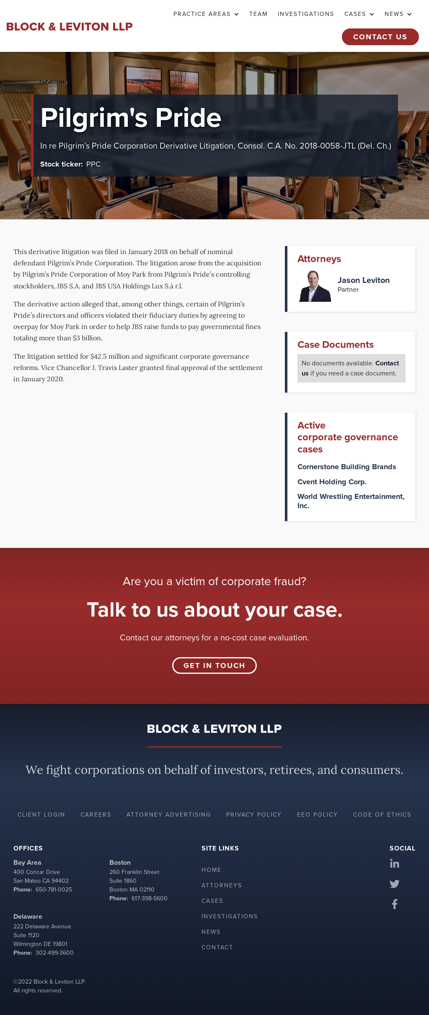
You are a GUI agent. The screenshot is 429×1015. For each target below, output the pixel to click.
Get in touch (214, 665)
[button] (206, 14)
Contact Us (380, 36)
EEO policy (317, 814)
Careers (95, 814)
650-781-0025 (54, 889)
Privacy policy (254, 814)
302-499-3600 (55, 952)
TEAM (258, 14)
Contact (217, 947)
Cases (212, 901)
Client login (41, 814)
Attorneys (222, 885)
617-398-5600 (150, 898)
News (211, 932)
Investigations (306, 14)
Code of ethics (382, 814)
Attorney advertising (169, 814)
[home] (69, 26)
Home (212, 870)
